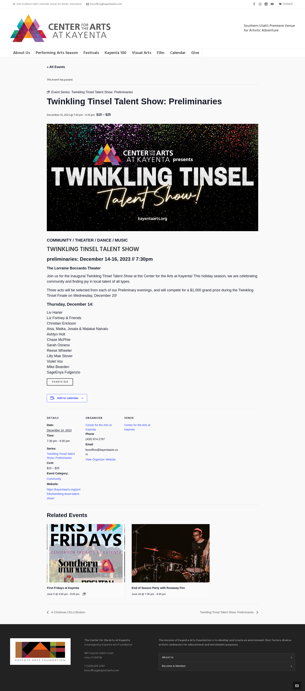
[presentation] (86, 553)
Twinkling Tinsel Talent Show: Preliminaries (223, 612)
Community (54, 478)
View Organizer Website (101, 459)
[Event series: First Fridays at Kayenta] (84, 594)
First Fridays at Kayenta (63, 588)
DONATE (286, 4)
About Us (167, 657)
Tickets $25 (60, 382)
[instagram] (261, 4)
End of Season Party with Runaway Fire (158, 588)
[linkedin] (267, 4)
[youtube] (273, 4)
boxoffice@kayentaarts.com (104, 4)
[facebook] (255, 4)
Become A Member (174, 666)
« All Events (56, 67)
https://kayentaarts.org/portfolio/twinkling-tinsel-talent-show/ (63, 494)
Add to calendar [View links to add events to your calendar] (67, 398)
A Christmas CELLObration (70, 612)
